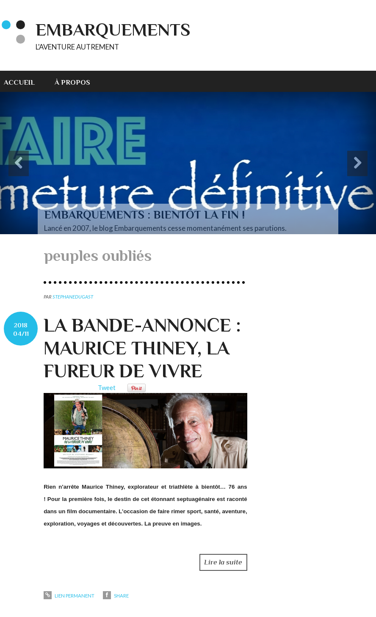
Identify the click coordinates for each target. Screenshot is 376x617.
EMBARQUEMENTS (113, 29)
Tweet (107, 387)
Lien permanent (69, 595)
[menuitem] (24, 81)
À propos (72, 82)
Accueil (19, 82)
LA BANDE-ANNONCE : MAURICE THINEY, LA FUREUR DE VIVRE (142, 348)
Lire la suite (223, 562)
